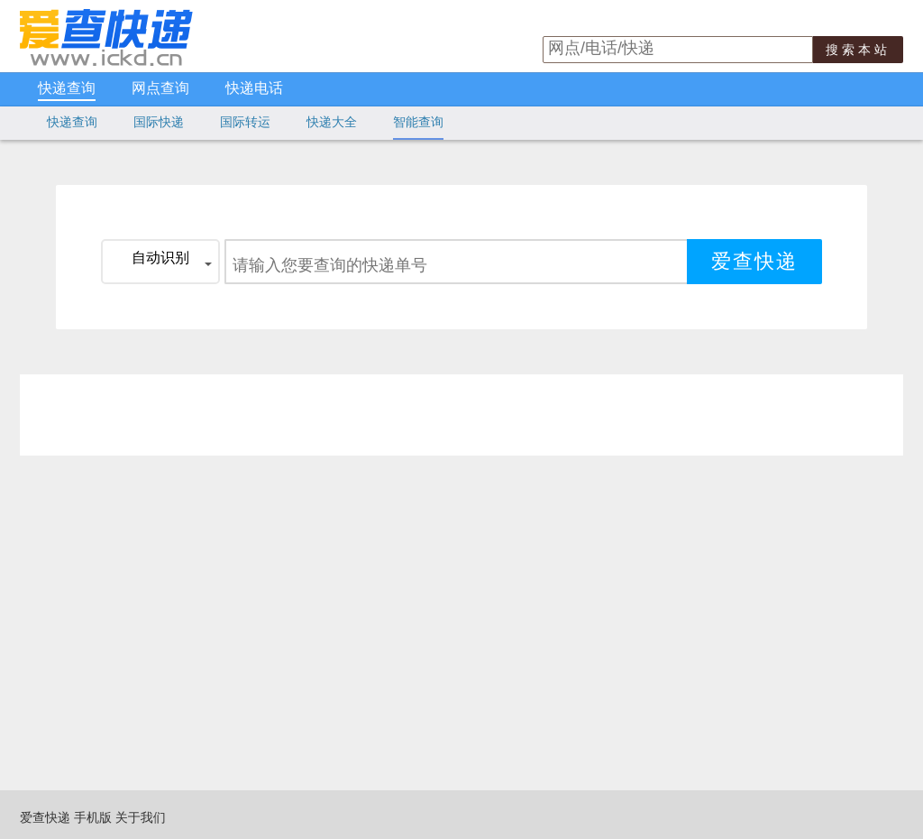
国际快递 (158, 122)
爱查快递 (45, 817)
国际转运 (245, 122)
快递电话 (254, 89)
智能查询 (418, 122)
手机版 (93, 817)
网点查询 (160, 89)
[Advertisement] (457, 415)
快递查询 (67, 89)
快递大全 (331, 122)
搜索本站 (858, 49)
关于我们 (140, 817)
